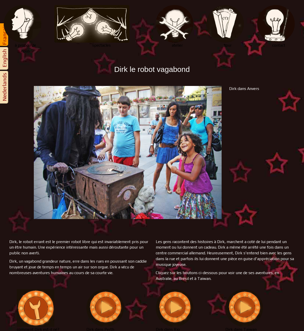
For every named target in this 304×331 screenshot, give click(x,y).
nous (25, 29)
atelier (174, 26)
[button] (48, 152)
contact (276, 26)
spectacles (91, 26)
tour (225, 26)
